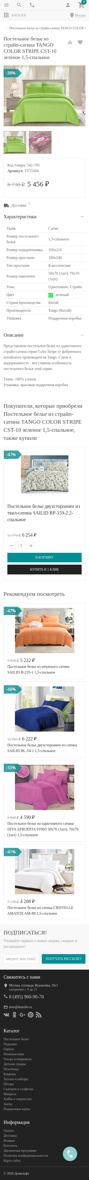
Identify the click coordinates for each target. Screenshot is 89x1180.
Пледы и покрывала (18, 1059)
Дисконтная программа (20, 1150)
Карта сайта (12, 1160)
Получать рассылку (64, 958)
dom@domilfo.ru (20, 1007)
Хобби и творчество (18, 1099)
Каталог (15, 15)
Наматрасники (14, 1054)
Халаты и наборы (16, 1079)
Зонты (8, 1104)
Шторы (9, 1084)
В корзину (44, 557)
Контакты (10, 1145)
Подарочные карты (17, 1109)
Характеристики (20, 216)
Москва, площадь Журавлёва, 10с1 (33, 985)
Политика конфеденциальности (26, 1155)
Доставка (10, 1135)
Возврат (9, 1140)
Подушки (10, 1044)
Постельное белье (16, 1039)
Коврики (10, 1074)
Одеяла (9, 1049)
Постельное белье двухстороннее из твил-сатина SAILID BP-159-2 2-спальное (43, 513)
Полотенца (11, 1069)
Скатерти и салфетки (18, 1089)
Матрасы (10, 1094)
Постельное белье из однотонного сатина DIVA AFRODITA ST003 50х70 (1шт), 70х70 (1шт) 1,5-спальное (43, 829)
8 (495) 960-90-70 (26, 996)
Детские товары (15, 1064)
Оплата (9, 1130)
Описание (13, 335)
